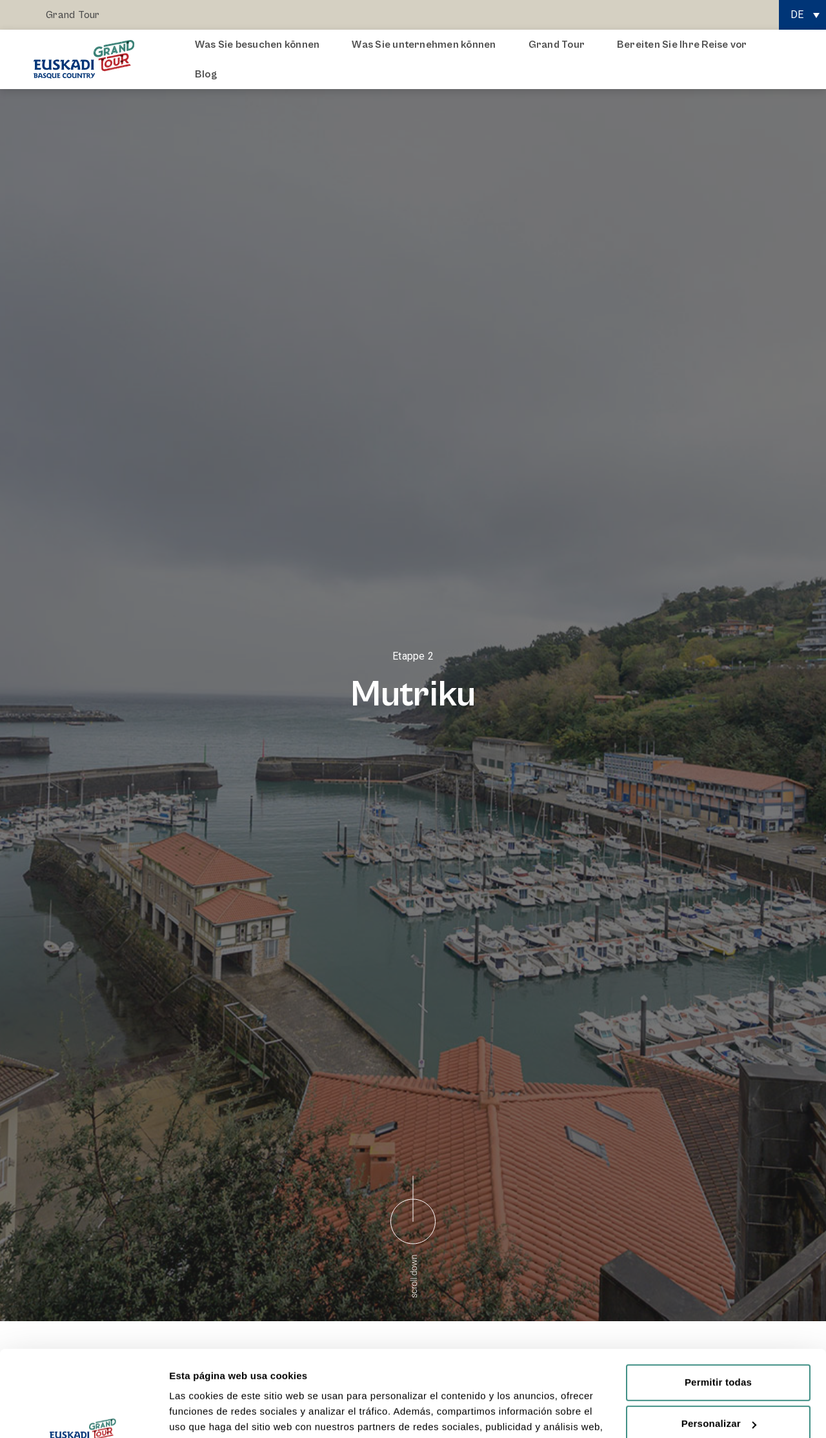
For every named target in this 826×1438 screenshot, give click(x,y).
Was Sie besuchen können (261, 44)
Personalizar (718, 1342)
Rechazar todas (718, 1384)
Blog (206, 74)
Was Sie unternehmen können (427, 44)
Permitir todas (718, 1301)
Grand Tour (72, 15)
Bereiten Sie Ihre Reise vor (685, 44)
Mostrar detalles (207, 1412)
